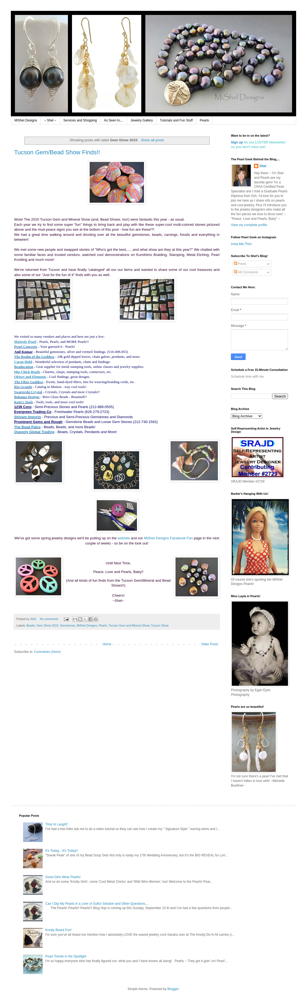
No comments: (49, 619)
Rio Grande (23, 387)
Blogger (172, 989)
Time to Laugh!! (56, 824)
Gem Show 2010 (47, 625)
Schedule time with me (247, 376)
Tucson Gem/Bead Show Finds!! (57, 152)
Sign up (237, 142)
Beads (31, 625)
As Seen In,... (114, 120)
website (124, 538)
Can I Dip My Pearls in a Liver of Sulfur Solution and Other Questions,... (97, 904)
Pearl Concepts (25, 347)
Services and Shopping (80, 120)
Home (107, 644)
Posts (240, 264)
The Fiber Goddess (28, 382)
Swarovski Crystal (28, 392)
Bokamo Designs (26, 397)
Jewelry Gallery (142, 120)
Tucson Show (160, 625)
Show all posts (152, 140)
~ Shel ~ (50, 120)
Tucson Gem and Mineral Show (129, 625)
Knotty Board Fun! (58, 930)
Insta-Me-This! (241, 244)
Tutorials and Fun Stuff (176, 120)
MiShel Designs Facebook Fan (168, 538)
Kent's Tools (23, 402)
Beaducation (23, 367)
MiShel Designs (25, 120)
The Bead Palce (27, 427)
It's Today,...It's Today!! (61, 851)
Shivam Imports (27, 417)
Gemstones (67, 625)
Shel (262, 166)
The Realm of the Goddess (34, 357)
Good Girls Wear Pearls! (63, 877)
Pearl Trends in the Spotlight (65, 956)
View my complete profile (249, 225)
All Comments (246, 272)
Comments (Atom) (47, 652)
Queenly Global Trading (34, 432)
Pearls (204, 120)
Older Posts (209, 644)
